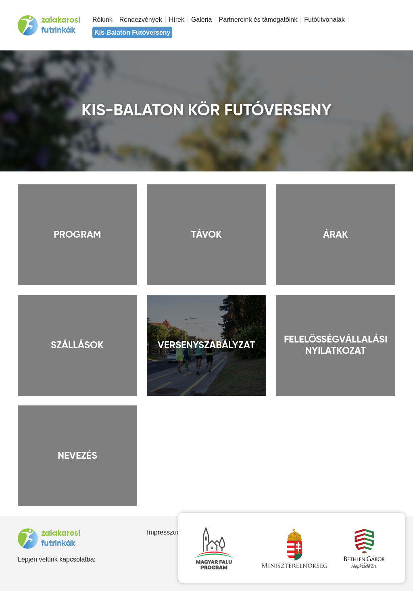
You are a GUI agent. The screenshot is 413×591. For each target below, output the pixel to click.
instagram (33, 572)
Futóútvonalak (324, 19)
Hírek (176, 19)
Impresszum (164, 532)
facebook (21, 572)
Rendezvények (140, 19)
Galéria (201, 19)
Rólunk (102, 19)
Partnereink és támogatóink (258, 19)
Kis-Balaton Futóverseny (132, 32)
